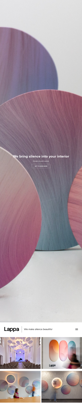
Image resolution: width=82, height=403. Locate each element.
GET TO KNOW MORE (41, 166)
